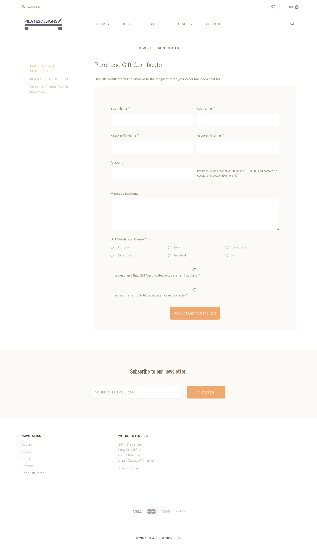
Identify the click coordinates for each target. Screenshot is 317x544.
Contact (213, 24)
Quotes (129, 24)
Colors (157, 24)
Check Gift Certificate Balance (49, 89)
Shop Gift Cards (32, 473)
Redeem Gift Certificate (50, 79)
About (185, 24)
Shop (102, 24)
